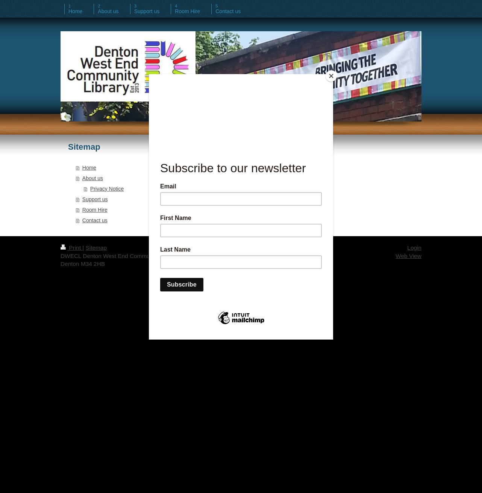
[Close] (331, 76)
